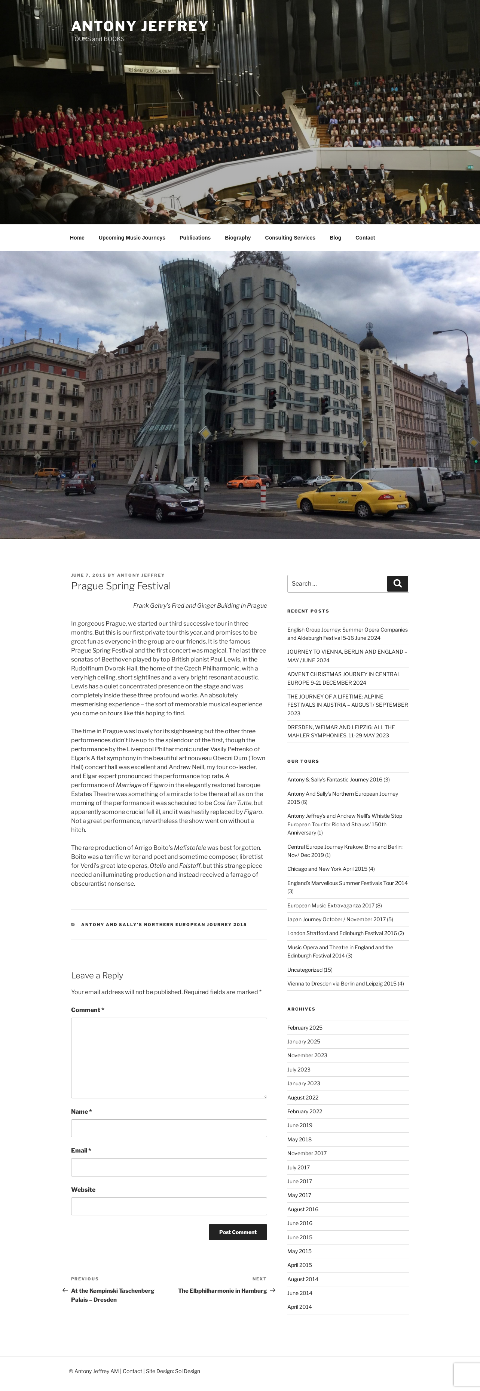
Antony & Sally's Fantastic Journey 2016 (334, 779)
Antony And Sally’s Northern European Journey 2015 (164, 924)
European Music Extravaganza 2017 (330, 905)
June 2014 (299, 1293)
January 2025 (303, 1041)
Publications (195, 238)
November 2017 (307, 1153)
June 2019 (299, 1125)
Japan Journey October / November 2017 (336, 919)
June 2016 (299, 1223)
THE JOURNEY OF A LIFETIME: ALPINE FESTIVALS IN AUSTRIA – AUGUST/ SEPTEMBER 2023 (347, 704)
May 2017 (299, 1195)
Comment (87, 1010)
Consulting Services (290, 238)
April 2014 (299, 1307)
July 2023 (299, 1069)
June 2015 (299, 1237)
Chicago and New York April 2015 (327, 869)
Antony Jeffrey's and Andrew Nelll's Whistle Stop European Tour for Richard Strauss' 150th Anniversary (344, 824)
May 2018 (299, 1139)
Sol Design (187, 1371)
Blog (335, 238)
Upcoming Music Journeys (132, 238)
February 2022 (304, 1111)
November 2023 (307, 1055)
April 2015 (299, 1265)
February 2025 (304, 1027)
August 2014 (302, 1279)
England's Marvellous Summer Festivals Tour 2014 (347, 883)
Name (81, 1111)
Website (83, 1189)
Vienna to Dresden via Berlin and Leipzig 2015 (342, 983)
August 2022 (302, 1097)
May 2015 (299, 1251)
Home (77, 238)
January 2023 (303, 1083)
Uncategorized (304, 969)
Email (81, 1150)
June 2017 (299, 1181)
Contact (365, 238)
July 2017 (298, 1167)
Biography (238, 238)
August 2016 (302, 1209)
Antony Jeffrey (140, 26)
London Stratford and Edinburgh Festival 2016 (342, 933)
